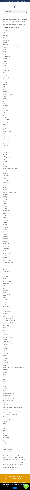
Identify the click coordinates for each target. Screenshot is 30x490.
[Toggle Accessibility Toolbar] (26, 486)
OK (15, 488)
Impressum (6, 482)
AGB (11, 482)
